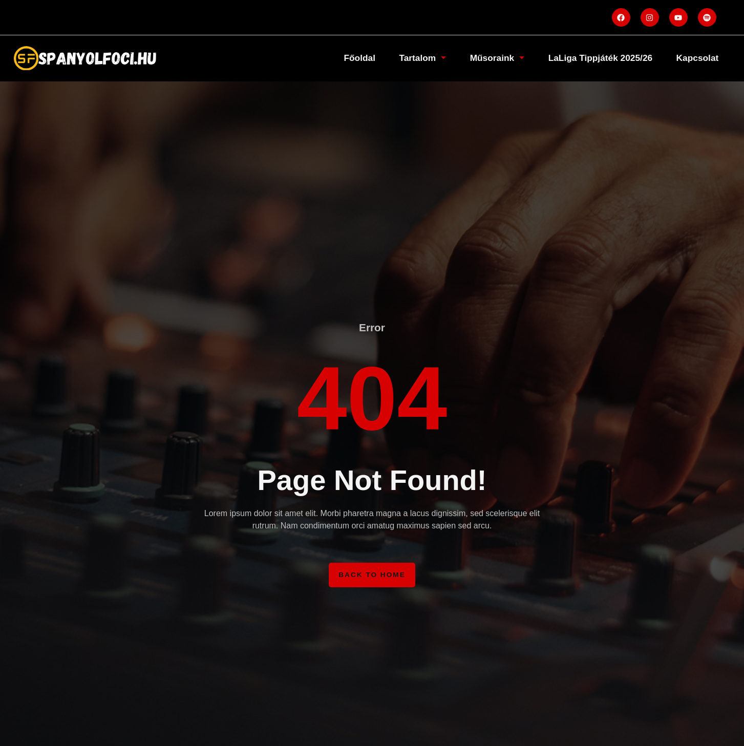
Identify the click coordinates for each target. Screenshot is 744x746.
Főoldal (347, 58)
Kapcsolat (695, 58)
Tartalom (412, 58)
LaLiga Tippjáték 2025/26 (596, 58)
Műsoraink (489, 58)
